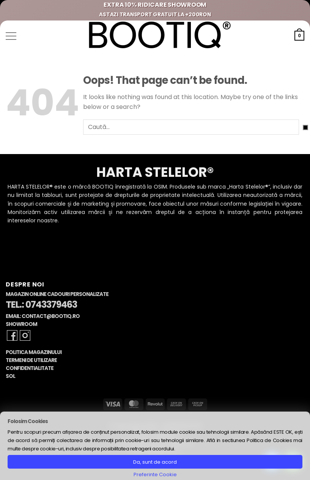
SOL (10, 376)
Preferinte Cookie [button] (155, 474)
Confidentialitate (30, 368)
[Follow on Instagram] (25, 335)
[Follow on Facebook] (12, 335)
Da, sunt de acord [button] (155, 462)
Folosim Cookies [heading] (28, 421)
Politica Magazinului (33, 352)
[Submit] (305, 127)
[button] (11, 36)
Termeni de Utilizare (31, 360)
